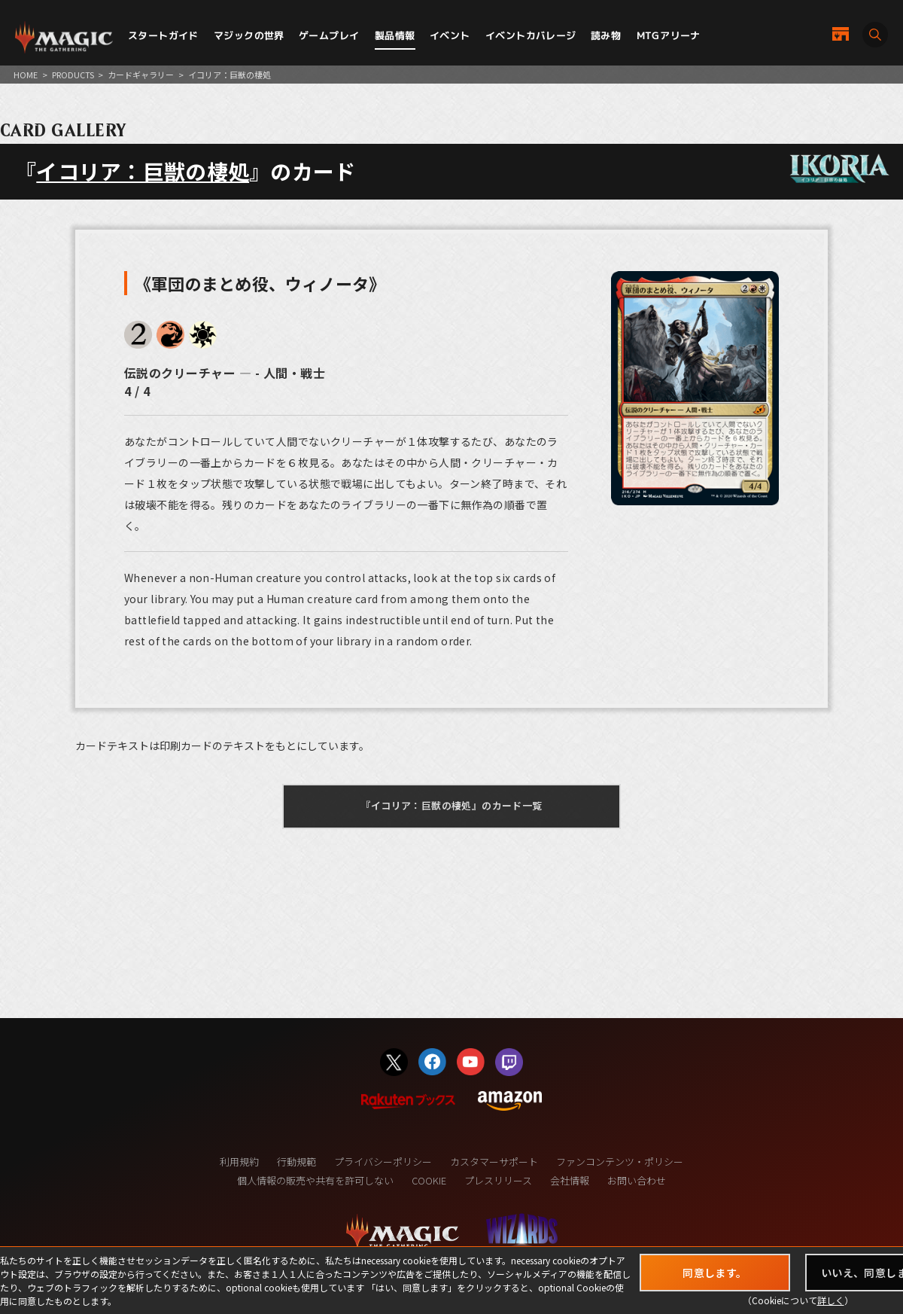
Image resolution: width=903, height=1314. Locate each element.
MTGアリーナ (669, 35)
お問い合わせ (636, 1180)
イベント (450, 35)
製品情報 (395, 35)
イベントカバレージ (530, 35)
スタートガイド (163, 35)
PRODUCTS (73, 75)
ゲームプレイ (329, 35)
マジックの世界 (249, 35)
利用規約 (239, 1161)
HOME (26, 75)
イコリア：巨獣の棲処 (142, 171)
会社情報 (569, 1180)
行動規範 (296, 1161)
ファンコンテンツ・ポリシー (619, 1161)
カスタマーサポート (494, 1161)
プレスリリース (498, 1180)
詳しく (830, 1300)
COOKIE (429, 1180)
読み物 (606, 35)
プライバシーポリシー (383, 1161)
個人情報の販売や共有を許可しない (315, 1180)
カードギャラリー (141, 75)
